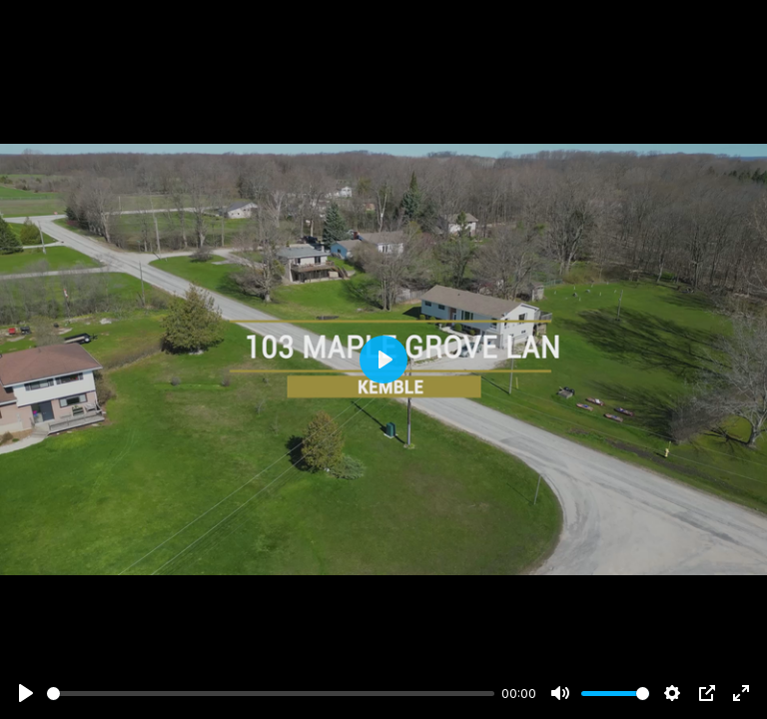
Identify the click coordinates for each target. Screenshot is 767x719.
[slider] (270, 693)
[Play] (26, 693)
